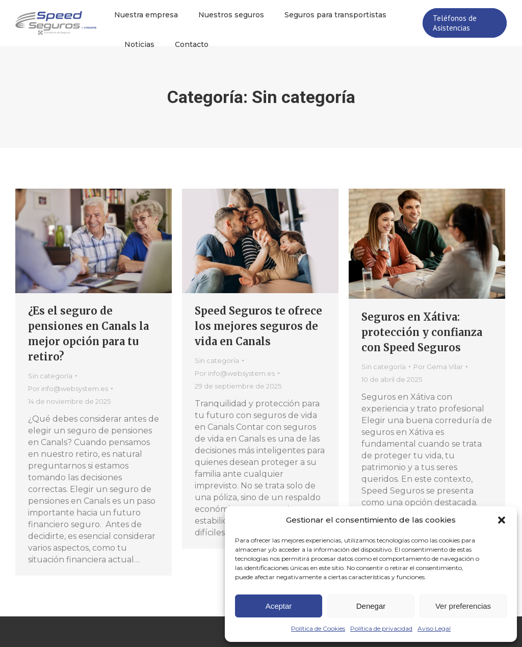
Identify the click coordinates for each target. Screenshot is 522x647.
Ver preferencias (463, 606)
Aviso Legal (434, 628)
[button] (502, 520)
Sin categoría (50, 376)
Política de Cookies (318, 628)
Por (68, 388)
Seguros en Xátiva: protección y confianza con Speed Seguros (421, 332)
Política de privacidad (381, 628)
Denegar (371, 606)
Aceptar (279, 606)
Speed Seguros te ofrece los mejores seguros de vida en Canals (258, 326)
